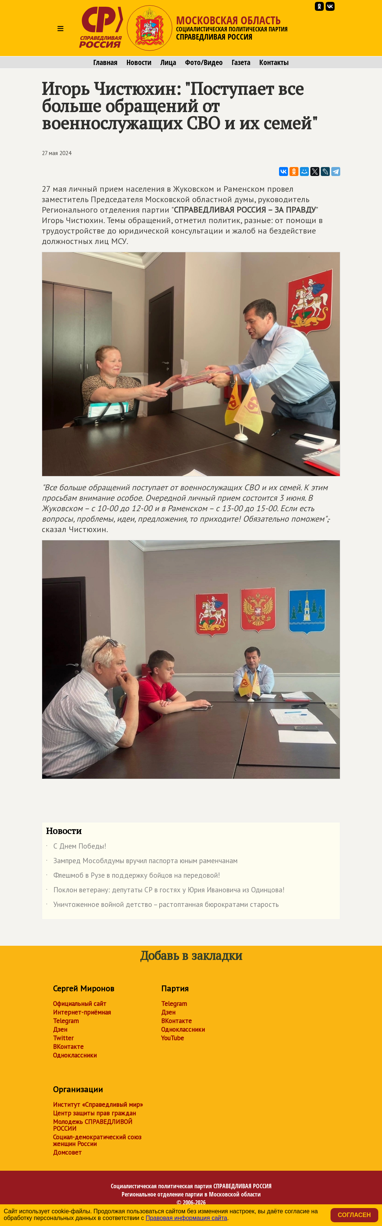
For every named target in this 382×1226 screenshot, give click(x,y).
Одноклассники (75, 1055)
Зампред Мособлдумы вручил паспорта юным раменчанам (142, 862)
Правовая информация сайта (186, 1218)
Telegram (66, 1020)
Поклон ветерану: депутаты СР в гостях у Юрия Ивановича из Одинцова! (165, 891)
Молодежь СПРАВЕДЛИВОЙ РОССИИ (92, 1125)
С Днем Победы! (76, 847)
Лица (168, 62)
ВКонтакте (68, 1046)
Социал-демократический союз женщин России (97, 1140)
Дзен (60, 1029)
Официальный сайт (79, 1003)
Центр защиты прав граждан (94, 1113)
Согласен (354, 1215)
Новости (138, 62)
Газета (241, 62)
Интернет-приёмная (82, 1012)
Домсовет (67, 1152)
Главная (105, 62)
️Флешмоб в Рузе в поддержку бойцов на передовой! (133, 876)
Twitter (63, 1038)
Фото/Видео (204, 62)
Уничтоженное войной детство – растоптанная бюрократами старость (162, 906)
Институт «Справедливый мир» (98, 1104)
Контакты (274, 62)
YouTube (172, 1038)
